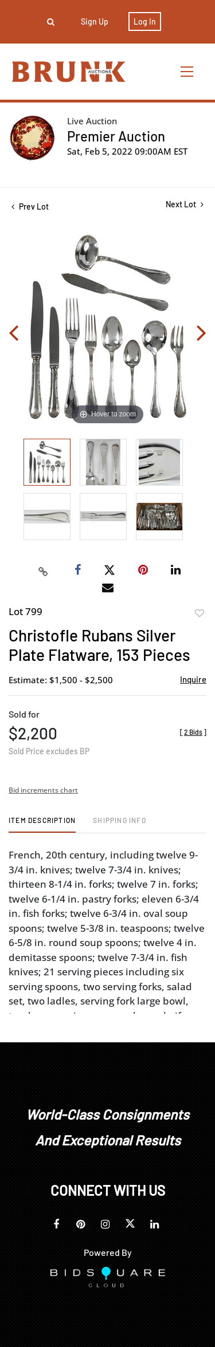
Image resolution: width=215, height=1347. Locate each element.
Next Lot (185, 204)
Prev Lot (30, 206)
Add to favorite (199, 613)
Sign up (94, 21)
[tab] (42, 824)
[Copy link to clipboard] (43, 570)
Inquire (193, 679)
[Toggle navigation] (187, 71)
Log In (145, 21)
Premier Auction (116, 136)
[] (193, 732)
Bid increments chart (43, 790)
